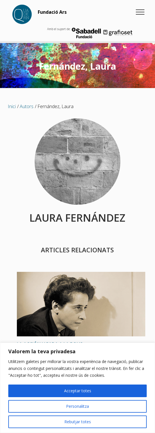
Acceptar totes (77, 390)
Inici (12, 106)
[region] (77, 388)
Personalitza (77, 406)
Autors (26, 106)
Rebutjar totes (77, 421)
